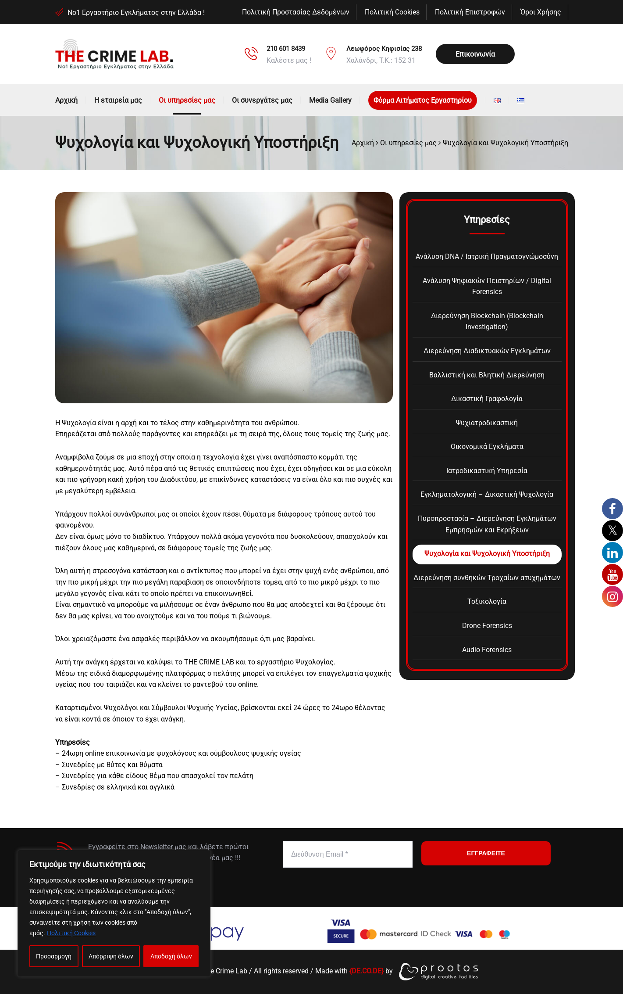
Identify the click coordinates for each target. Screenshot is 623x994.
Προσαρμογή (53, 956)
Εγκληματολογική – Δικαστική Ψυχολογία (486, 494)
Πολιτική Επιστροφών (470, 12)
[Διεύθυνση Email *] (348, 854)
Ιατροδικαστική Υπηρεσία (486, 470)
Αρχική (66, 100)
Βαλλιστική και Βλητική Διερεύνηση (487, 375)
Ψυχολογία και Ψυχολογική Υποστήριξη (487, 553)
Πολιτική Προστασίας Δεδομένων (295, 12)
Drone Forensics (487, 625)
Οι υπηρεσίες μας (187, 100)
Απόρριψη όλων (111, 956)
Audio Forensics (487, 650)
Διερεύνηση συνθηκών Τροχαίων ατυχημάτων (486, 578)
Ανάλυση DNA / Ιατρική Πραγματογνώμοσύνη (487, 256)
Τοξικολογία (486, 601)
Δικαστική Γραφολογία (487, 399)
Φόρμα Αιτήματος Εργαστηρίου (423, 100)
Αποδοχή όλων (171, 956)
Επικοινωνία (475, 54)
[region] (114, 913)
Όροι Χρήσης (540, 12)
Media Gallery (330, 100)
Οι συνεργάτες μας (262, 100)
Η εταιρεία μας (118, 100)
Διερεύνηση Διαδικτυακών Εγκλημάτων (487, 351)
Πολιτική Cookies (71, 933)
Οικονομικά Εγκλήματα (487, 446)
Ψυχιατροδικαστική (487, 423)
